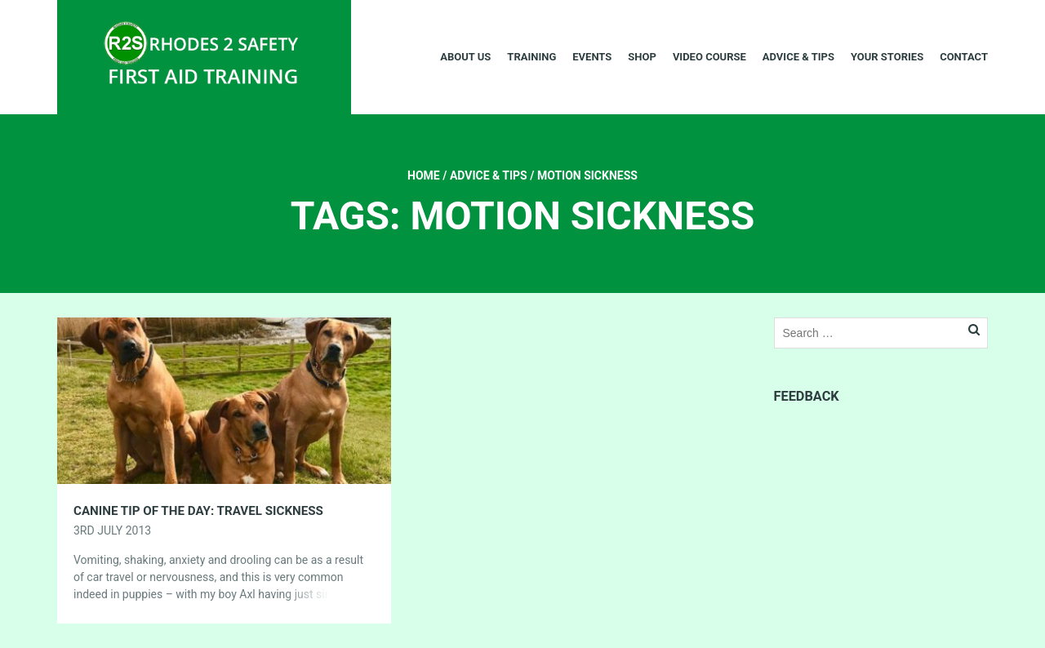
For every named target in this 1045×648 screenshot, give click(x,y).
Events (591, 57)
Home (423, 175)
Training (531, 57)
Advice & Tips (798, 57)
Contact (964, 57)
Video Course (709, 57)
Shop (642, 57)
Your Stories (887, 57)
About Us (465, 57)
